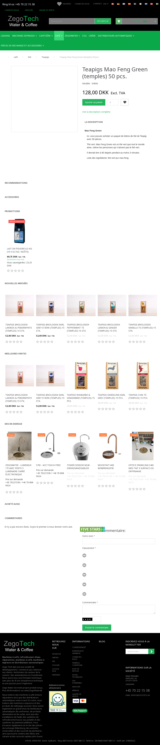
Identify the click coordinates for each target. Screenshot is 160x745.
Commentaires (13, 518)
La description (94, 121)
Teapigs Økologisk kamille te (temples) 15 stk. (142, 327)
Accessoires (12, 197)
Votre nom (87, 536)
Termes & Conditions (77, 664)
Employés (29, 10)
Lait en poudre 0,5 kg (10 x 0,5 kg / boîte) (19, 250)
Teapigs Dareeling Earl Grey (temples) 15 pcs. (111, 396)
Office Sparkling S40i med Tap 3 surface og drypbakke (141, 468)
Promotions (12, 211)
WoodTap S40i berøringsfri (106, 467)
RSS (53, 661)
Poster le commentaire (96, 627)
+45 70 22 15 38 (138, 690)
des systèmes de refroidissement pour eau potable (20, 718)
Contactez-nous (12, 10)
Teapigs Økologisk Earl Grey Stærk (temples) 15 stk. (50, 327)
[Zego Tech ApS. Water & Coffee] (23, 21)
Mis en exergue (13, 423)
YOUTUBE (56, 665)
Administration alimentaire (57, 686)
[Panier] (137, 21)
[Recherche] (103, 21)
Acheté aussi (12, 503)
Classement (88, 548)
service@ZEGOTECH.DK (140, 695)
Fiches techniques (77, 676)
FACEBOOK (56, 654)
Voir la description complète (96, 111)
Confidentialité (79, 647)
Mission (75, 690)
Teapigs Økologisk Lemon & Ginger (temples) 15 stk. (109, 327)
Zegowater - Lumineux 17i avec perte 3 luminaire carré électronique (18, 470)
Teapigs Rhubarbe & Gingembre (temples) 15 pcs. (81, 397)
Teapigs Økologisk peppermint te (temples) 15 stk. (78, 327)
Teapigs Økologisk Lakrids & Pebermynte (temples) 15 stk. (18, 327)
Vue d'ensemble (77, 682)
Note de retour (75, 670)
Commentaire (89, 602)
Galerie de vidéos (46, 10)
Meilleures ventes (15, 353)
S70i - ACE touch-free (48, 465)
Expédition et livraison (78, 652)
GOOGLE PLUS (55, 670)
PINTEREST (56, 675)
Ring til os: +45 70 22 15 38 (18, 4)
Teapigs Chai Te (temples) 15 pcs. (138, 396)
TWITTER (55, 658)
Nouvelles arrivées (16, 283)
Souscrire (151, 651)
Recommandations (16, 182)
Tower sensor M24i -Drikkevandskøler (79, 467)
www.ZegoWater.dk (33, 690)
